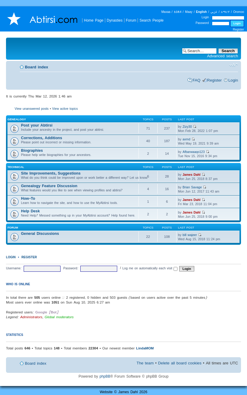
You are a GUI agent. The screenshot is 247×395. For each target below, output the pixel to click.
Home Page (93, 20)
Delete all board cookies (179, 363)
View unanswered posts (32, 108)
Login (233, 80)
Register (238, 29)
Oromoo (238, 11)
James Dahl (192, 174)
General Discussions (40, 233)
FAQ (196, 80)
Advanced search (222, 56)
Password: (70, 268)
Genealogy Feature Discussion (49, 186)
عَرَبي (213, 11)
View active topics (65, 108)
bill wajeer (190, 235)
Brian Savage (192, 187)
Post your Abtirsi (36, 125)
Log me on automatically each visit (149, 268)
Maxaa (165, 11)
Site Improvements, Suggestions (51, 173)
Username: (14, 268)
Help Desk (30, 211)
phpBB (105, 376)
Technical (15, 167)
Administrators (31, 317)
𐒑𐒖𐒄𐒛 (177, 11)
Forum (131, 20)
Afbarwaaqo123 (194, 152)
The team (145, 363)
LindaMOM (145, 348)
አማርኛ (225, 11)
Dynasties (115, 20)
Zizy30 (187, 126)
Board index (36, 67)
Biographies (32, 150)
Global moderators (59, 317)
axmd (186, 139)
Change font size (233, 65)
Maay (188, 11)
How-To (28, 198)
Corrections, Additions (41, 138)
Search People (151, 20)
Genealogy (16, 119)
